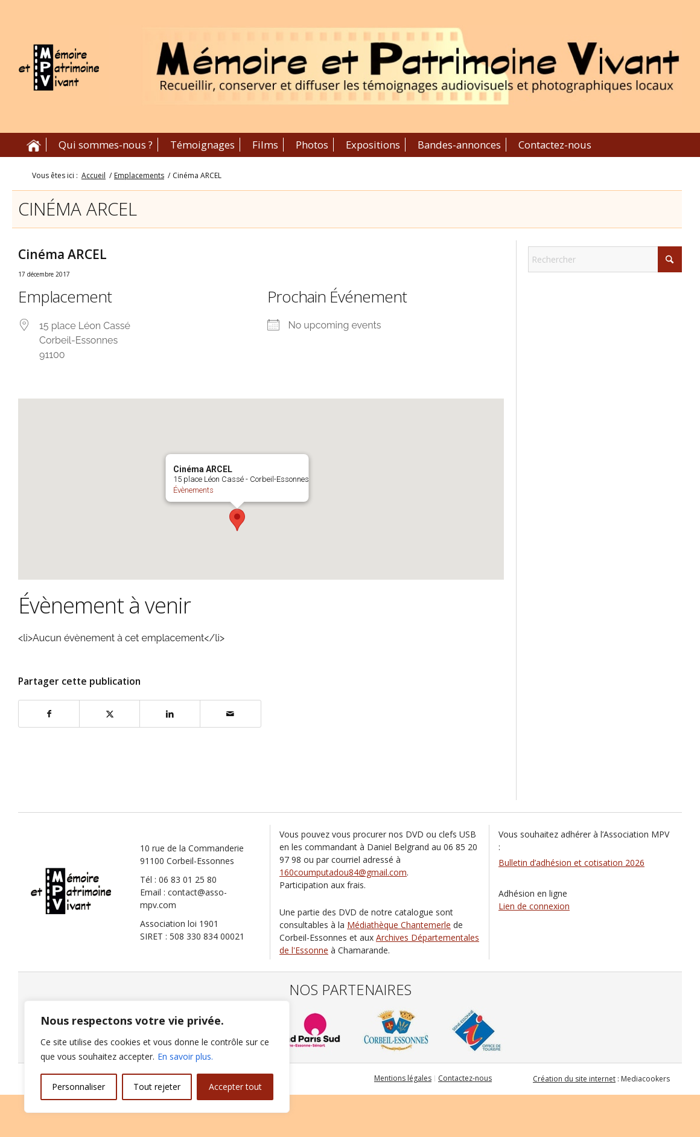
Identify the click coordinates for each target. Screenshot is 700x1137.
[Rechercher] (605, 259)
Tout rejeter (156, 1086)
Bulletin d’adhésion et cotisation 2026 (571, 862)
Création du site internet (574, 1079)
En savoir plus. (185, 1056)
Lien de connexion (534, 906)
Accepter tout (235, 1086)
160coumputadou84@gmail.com (343, 872)
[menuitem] (33, 145)
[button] (237, 519)
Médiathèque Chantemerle (399, 924)
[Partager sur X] (109, 713)
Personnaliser (78, 1086)
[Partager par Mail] (230, 713)
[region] (157, 1057)
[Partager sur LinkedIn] (170, 713)
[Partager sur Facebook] (49, 713)
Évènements (193, 490)
